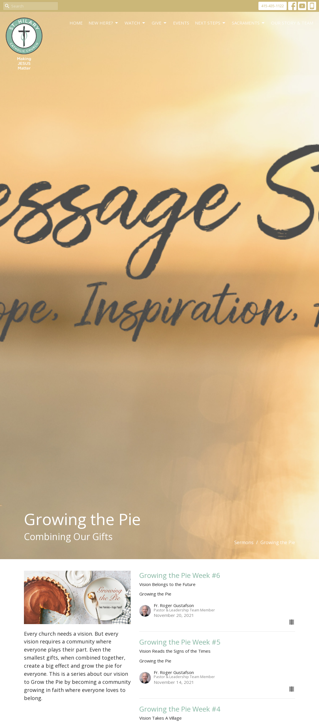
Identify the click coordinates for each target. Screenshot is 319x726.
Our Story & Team (292, 23)
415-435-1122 (272, 5)
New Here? (104, 23)
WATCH (135, 23)
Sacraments (248, 23)
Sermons (244, 542)
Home (76, 23)
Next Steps (210, 23)
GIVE (159, 23)
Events (181, 23)
